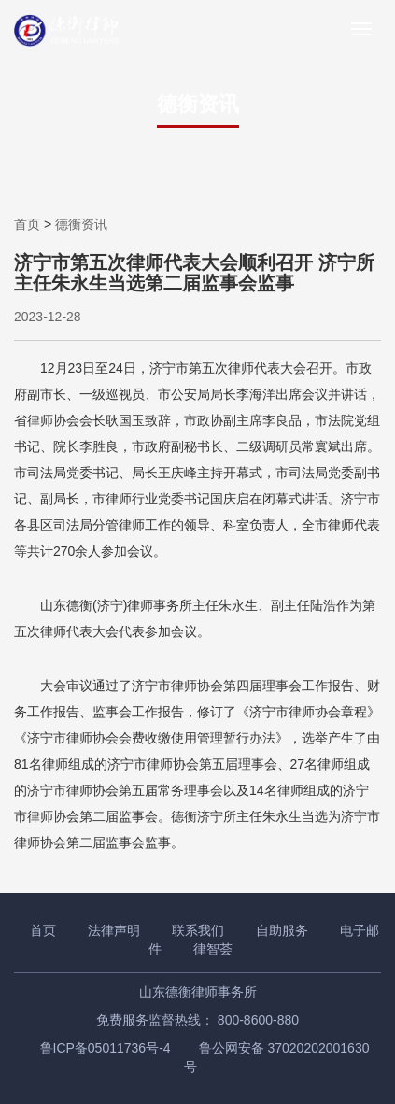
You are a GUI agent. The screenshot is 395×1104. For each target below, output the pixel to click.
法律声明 (114, 930)
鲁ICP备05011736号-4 (105, 1047)
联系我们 (198, 930)
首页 (27, 224)
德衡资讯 (81, 224)
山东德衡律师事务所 (198, 991)
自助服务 (282, 930)
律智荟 (213, 948)
